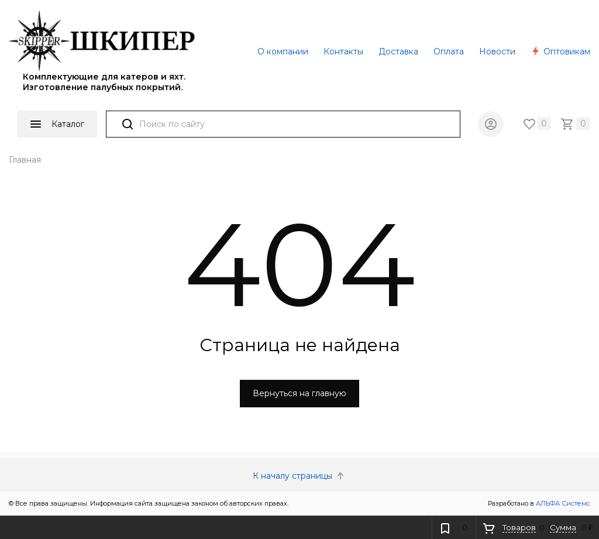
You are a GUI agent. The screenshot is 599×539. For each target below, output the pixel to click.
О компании (282, 51)
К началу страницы (299, 476)
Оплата (448, 51)
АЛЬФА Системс (562, 503)
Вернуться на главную (299, 393)
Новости (497, 51)
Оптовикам (560, 51)
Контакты (343, 51)
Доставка (398, 51)
